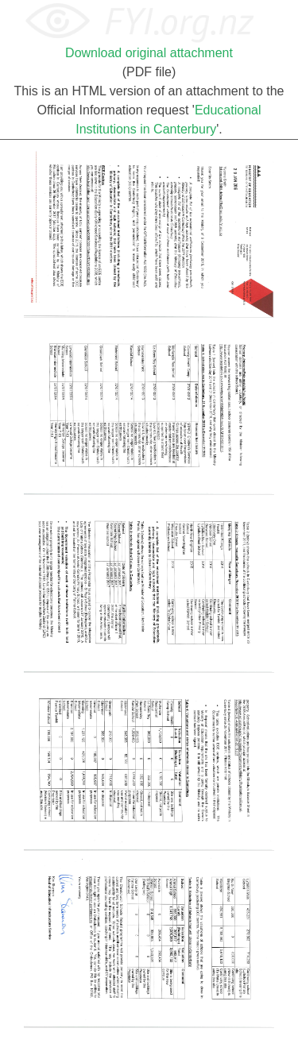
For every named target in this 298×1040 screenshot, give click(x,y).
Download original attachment (149, 53)
